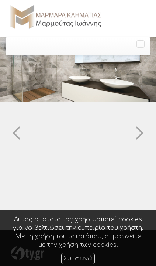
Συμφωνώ (78, 258)
